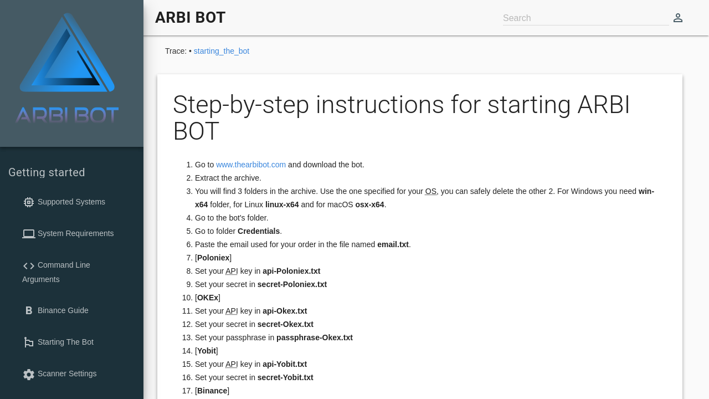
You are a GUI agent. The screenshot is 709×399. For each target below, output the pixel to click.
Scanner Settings (59, 374)
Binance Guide (55, 311)
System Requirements (68, 234)
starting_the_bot (221, 51)
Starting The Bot (58, 342)
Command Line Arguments (56, 271)
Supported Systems (63, 202)
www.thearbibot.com (251, 164)
